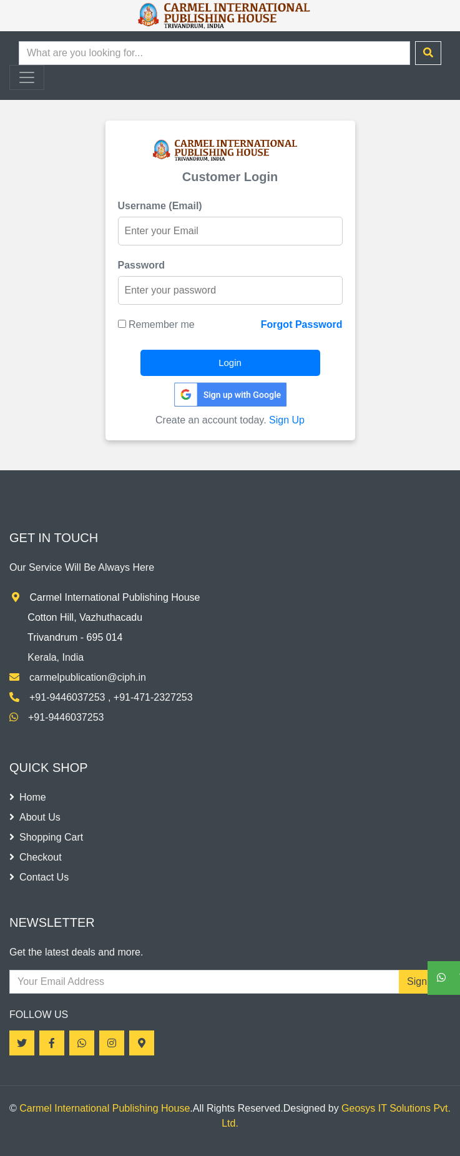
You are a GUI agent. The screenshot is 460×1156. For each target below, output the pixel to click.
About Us (35, 817)
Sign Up (287, 420)
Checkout (35, 857)
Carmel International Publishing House (104, 1108)
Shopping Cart (46, 837)
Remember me (156, 324)
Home (27, 797)
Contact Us (39, 877)
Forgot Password (302, 324)
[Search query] (214, 53)
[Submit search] (428, 53)
